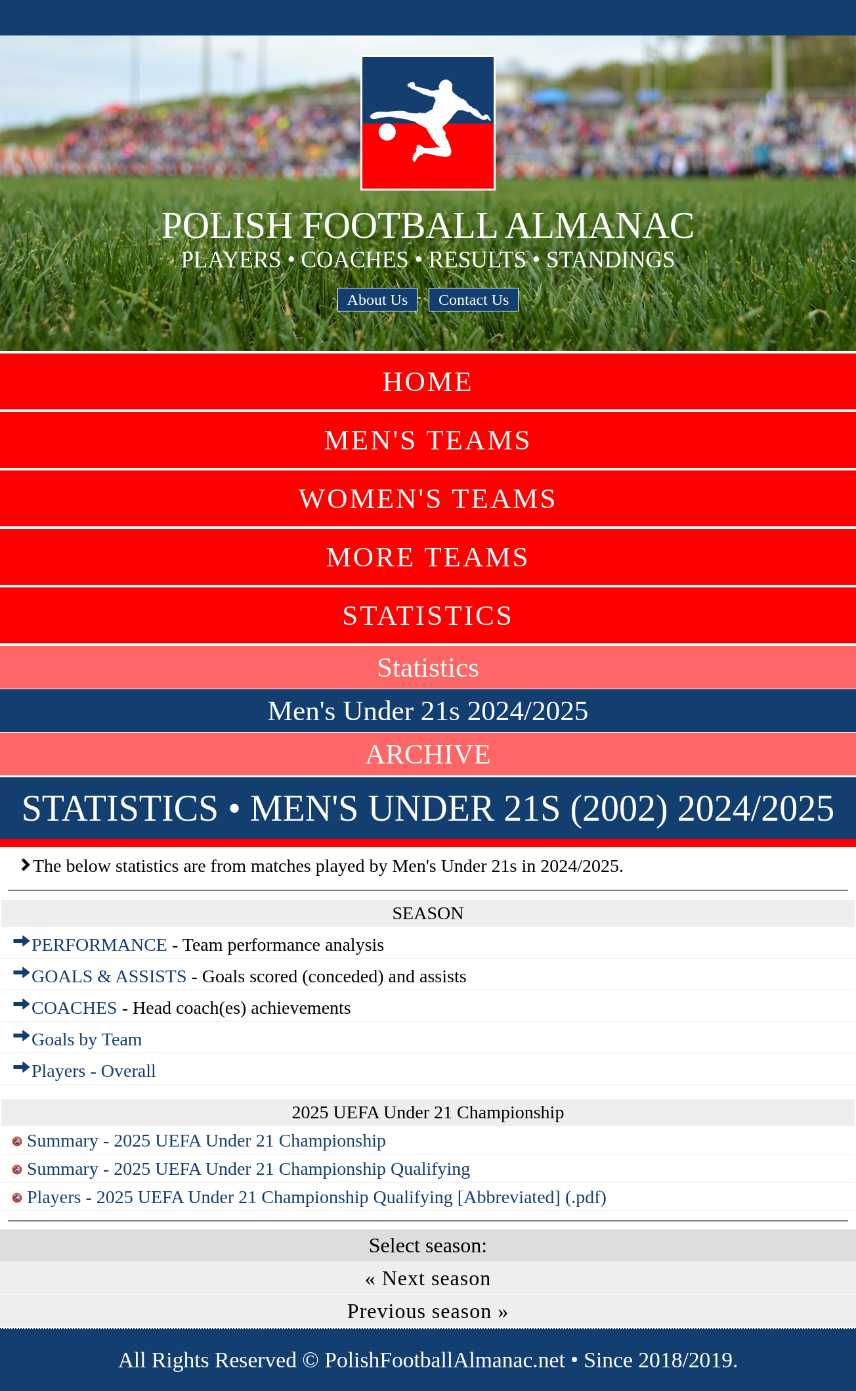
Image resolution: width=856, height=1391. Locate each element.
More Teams (428, 556)
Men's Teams (428, 439)
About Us (377, 299)
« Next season (428, 1278)
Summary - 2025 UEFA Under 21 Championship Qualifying (248, 1168)
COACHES (75, 1007)
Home (427, 381)
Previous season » (428, 1311)
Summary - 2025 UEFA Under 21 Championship (206, 1140)
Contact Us (474, 299)
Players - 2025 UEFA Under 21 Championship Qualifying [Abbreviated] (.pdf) (317, 1197)
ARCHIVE (428, 754)
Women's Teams (427, 498)
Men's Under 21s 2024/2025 (428, 710)
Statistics (428, 615)
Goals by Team (87, 1039)
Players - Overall (94, 1070)
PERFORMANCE (99, 944)
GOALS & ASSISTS (109, 976)
